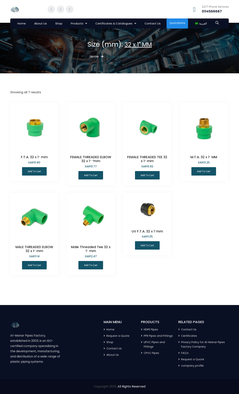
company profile (192, 366)
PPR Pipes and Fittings (158, 336)
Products (77, 23)
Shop (58, 23)
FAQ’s (185, 353)
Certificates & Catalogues (113, 23)
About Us (40, 23)
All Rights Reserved (131, 386)
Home (21, 23)
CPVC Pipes (151, 353)
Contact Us (153, 23)
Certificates (189, 336)
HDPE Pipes (151, 329)
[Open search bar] (217, 22)
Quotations (177, 23)
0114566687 (212, 11)
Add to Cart (34, 171)
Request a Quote (192, 359)
